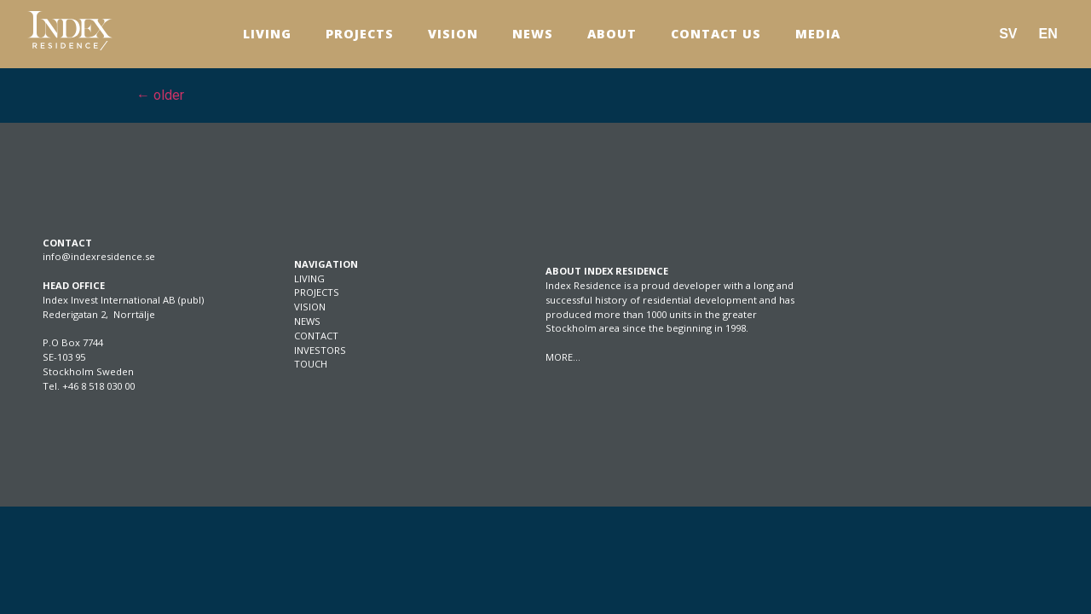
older (160, 95)
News (532, 34)
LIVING (309, 278)
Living (267, 34)
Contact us (716, 34)
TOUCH (310, 363)
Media (817, 34)
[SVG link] (70, 30)
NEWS (307, 321)
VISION (310, 306)
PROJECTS (316, 292)
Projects (360, 34)
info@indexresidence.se (99, 256)
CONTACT (316, 335)
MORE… (563, 356)
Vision (453, 34)
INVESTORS (320, 350)
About (612, 34)
